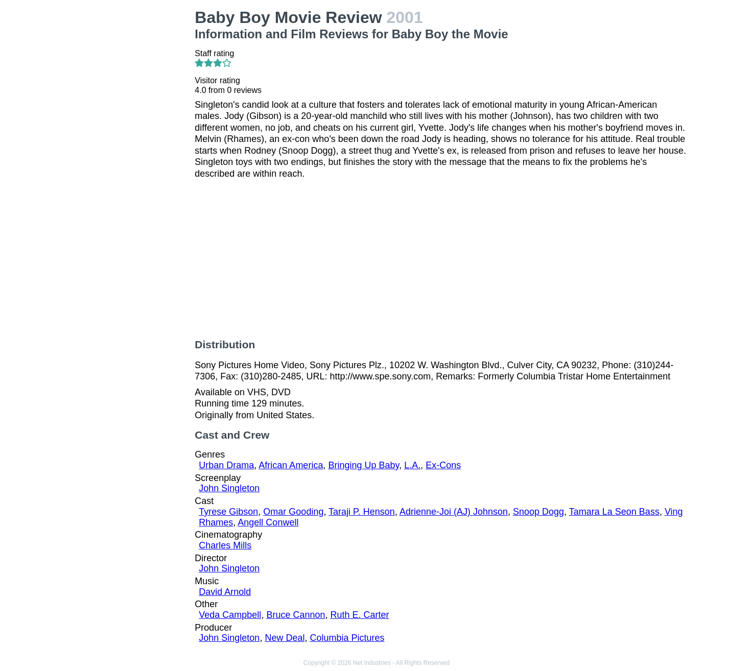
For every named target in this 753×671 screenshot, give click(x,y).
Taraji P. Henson (361, 512)
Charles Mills (225, 545)
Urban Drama (226, 465)
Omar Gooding (293, 512)
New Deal (284, 638)
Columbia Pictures (347, 638)
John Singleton (229, 488)
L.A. (412, 465)
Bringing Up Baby (363, 465)
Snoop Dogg (538, 512)
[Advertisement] (131, 161)
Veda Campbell (230, 615)
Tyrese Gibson (228, 512)
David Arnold (225, 592)
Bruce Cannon (295, 615)
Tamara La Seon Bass (614, 512)
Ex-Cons (443, 465)
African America (290, 465)
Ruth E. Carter (359, 615)
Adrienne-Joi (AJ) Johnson (453, 512)
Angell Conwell (268, 522)
